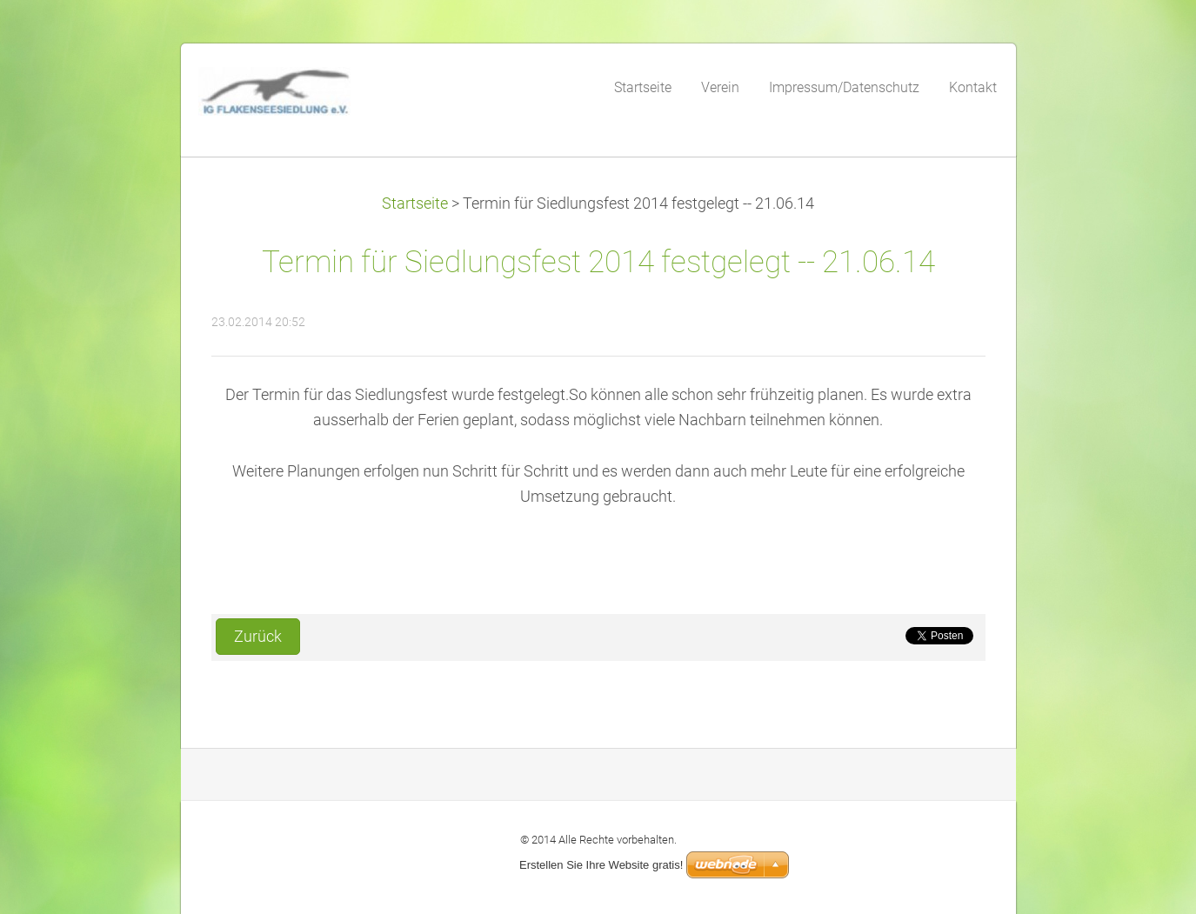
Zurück (258, 636)
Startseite (415, 203)
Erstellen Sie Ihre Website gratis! (601, 864)
